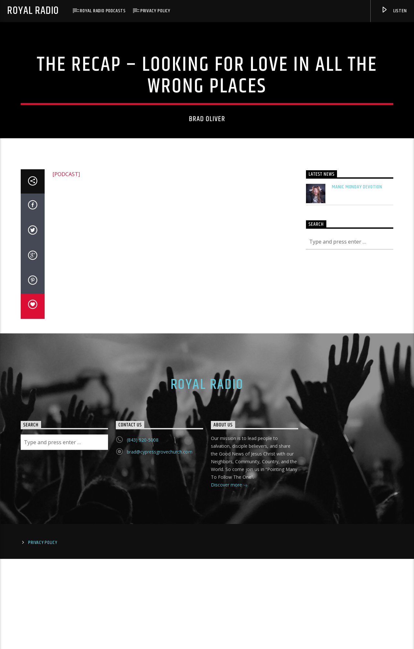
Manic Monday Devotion (357, 403)
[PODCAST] (66, 390)
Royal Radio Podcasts (103, 11)
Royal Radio (33, 11)
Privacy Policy (155, 11)
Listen (394, 11)
